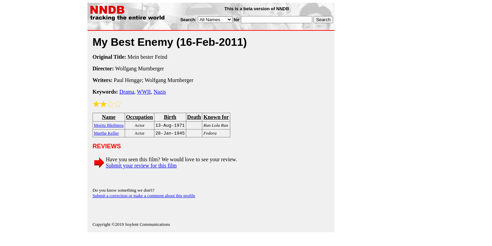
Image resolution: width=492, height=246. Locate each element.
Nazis (159, 92)
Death (194, 117)
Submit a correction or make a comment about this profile (144, 197)
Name (108, 117)
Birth (170, 117)
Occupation (139, 117)
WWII (144, 92)
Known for (216, 117)
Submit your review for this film (141, 167)
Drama (126, 92)
